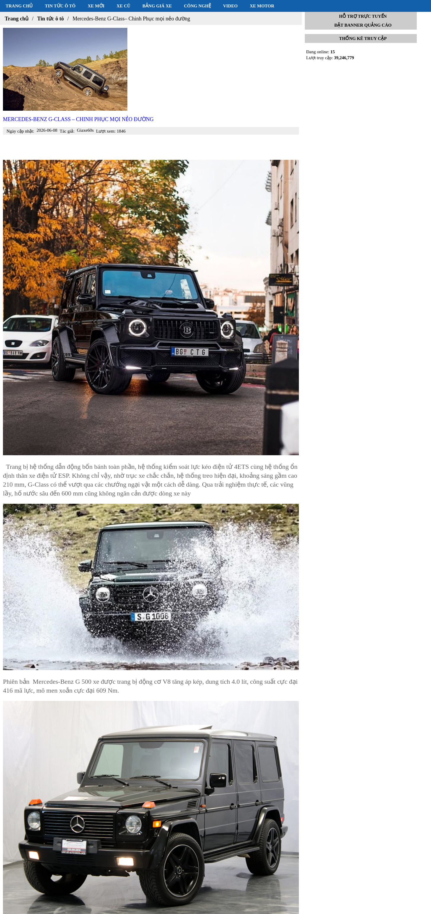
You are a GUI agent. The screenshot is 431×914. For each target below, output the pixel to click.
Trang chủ (19, 6)
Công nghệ (197, 6)
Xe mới (96, 6)
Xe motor (262, 6)
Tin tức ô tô (60, 6)
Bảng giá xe (157, 6)
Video (230, 6)
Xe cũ (123, 6)
